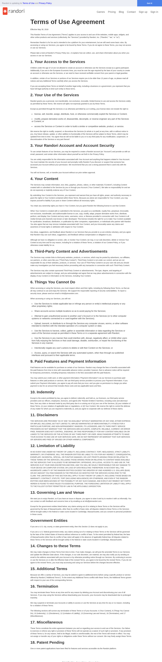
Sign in (154, 11)
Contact (131, 11)
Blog (121, 11)
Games (101, 11)
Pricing (112, 11)
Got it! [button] (149, 3)
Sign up (143, 11)
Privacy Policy (45, 3)
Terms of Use (28, 3)
